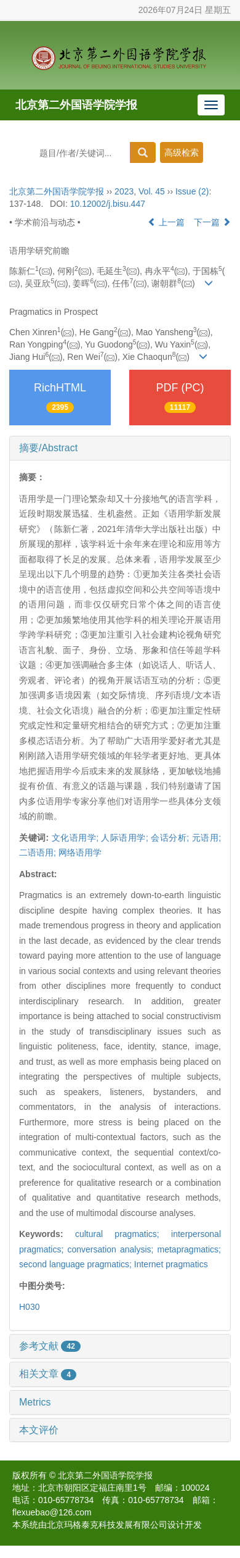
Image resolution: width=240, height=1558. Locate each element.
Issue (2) (192, 191)
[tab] (120, 448)
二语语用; (37, 852)
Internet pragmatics (171, 1264)
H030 (29, 1307)
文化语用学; (75, 838)
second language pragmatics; (76, 1264)
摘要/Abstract (48, 448)
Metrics (35, 1402)
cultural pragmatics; (123, 1234)
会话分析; (170, 838)
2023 (124, 191)
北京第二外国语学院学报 (76, 105)
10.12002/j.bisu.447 (107, 204)
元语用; (206, 838)
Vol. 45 (151, 191)
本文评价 (38, 1430)
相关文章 (47, 1373)
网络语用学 (80, 852)
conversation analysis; (112, 1249)
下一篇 (212, 222)
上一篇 (166, 222)
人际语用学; (124, 838)
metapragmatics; (189, 1249)
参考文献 (50, 1346)
